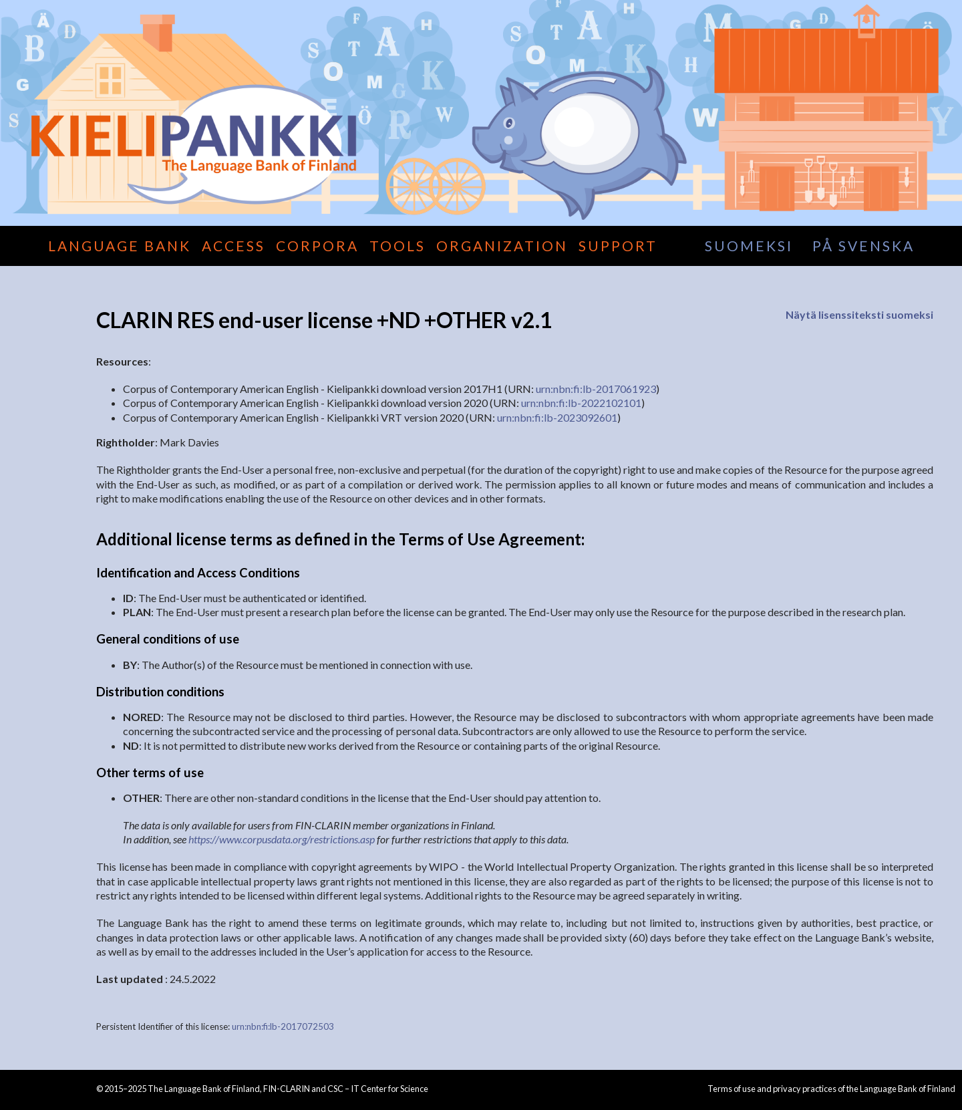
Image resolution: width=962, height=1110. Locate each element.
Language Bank (119, 245)
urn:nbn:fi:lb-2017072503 (283, 1026)
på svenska (863, 245)
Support (618, 245)
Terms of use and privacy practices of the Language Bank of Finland (831, 1088)
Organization (502, 245)
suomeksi (749, 245)
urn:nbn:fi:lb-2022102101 (581, 402)
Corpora (317, 245)
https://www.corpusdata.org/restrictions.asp (281, 839)
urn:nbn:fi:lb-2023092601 (557, 417)
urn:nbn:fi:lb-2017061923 (596, 388)
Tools (397, 245)
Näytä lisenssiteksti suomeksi (859, 314)
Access (233, 245)
